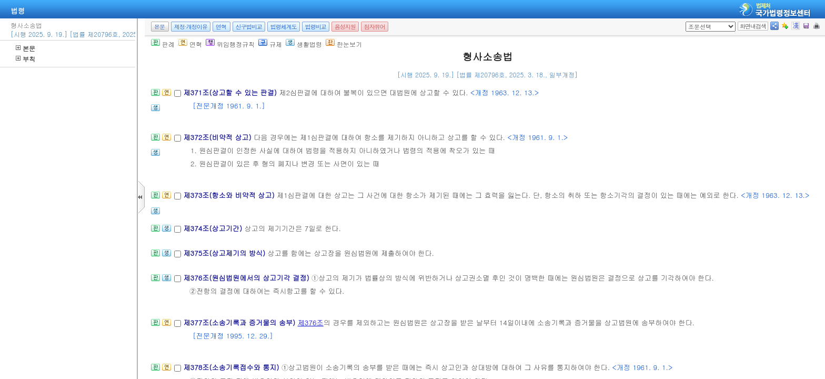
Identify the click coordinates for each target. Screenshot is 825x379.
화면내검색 (753, 26)
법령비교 (315, 27)
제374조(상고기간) (213, 228)
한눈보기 (344, 43)
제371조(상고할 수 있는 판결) (231, 92)
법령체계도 (283, 27)
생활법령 (304, 43)
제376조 (311, 322)
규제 (270, 43)
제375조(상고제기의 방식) (225, 253)
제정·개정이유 (190, 27)
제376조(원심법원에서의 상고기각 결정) (247, 278)
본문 (25, 48)
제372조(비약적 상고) (218, 137)
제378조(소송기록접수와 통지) (232, 367)
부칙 (25, 58)
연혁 (221, 27)
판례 (163, 43)
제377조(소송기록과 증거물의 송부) (240, 322)
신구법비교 (249, 27)
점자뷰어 (374, 27)
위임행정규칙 (230, 43)
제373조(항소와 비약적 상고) (230, 195)
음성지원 (345, 27)
